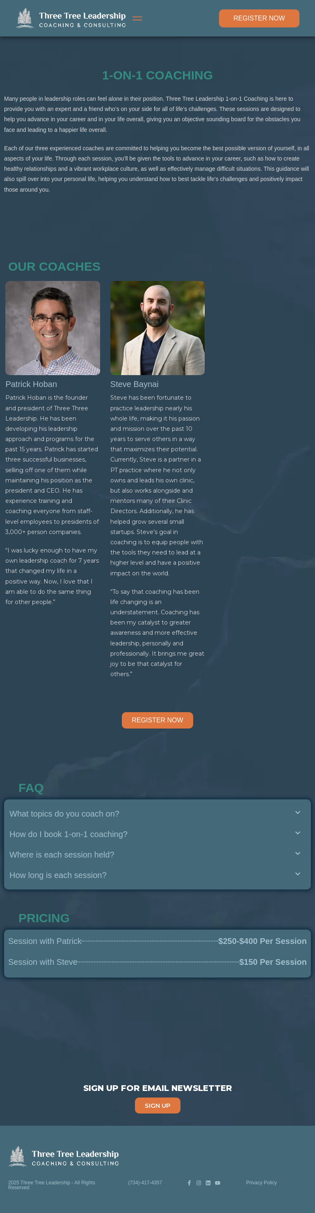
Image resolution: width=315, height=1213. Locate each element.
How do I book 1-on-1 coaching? (68, 834)
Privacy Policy (261, 1183)
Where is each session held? (61, 854)
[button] (155, 813)
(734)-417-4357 (145, 1183)
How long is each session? (58, 875)
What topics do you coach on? (64, 813)
